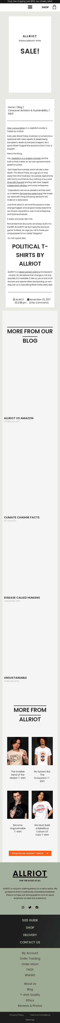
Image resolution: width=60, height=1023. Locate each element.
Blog (19, 107)
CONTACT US (30, 942)
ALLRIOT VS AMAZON (18, 418)
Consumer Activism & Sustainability (28, 110)
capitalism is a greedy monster (26, 158)
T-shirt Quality (30, 995)
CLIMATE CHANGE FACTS (22, 517)
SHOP (45, 7)
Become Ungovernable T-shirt (18, 828)
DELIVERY (30, 935)
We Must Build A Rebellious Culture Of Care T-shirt (42, 830)
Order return (30, 964)
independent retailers (17, 185)
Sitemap (30, 1019)
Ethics (30, 1000)
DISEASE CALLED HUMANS (22, 598)
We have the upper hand (31, 193)
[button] (30, 7)
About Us (30, 984)
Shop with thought (15, 182)
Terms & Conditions (40, 1014)
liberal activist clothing (29, 272)
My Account (30, 953)
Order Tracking (30, 958)
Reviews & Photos (30, 1006)
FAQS (30, 969)
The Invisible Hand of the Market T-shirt (18, 775)
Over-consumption (16, 128)
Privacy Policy (17, 1014)
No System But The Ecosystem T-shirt (42, 776)
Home (11, 107)
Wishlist (30, 975)
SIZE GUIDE (30, 920)
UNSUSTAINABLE (15, 678)
